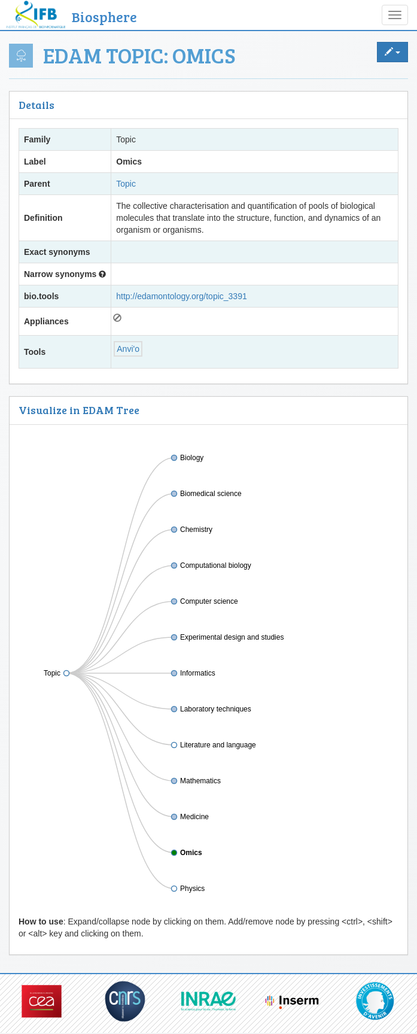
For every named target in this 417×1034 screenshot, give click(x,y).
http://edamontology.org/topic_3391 (181, 296)
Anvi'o (128, 349)
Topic (126, 183)
